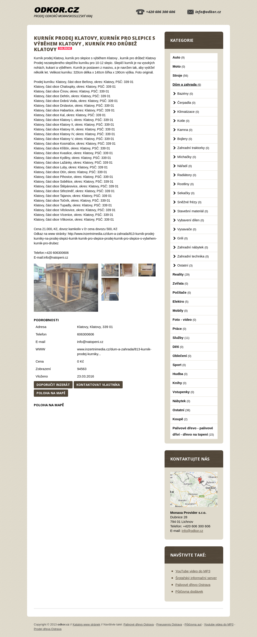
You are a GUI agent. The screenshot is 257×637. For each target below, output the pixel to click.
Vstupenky (183, 392)
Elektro (180, 301)
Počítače (182, 292)
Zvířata (180, 283)
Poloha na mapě (51, 393)
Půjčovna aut (193, 624)
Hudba (180, 374)
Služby (181, 338)
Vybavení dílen (190, 220)
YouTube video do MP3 (192, 571)
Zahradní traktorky (193, 148)
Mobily (180, 310)
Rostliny (185, 184)
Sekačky (186, 193)
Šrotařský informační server (196, 578)
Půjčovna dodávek (189, 591)
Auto (179, 57)
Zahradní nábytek (192, 247)
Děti (178, 347)
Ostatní (185, 265)
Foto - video (184, 319)
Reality (181, 274)
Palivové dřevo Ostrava (192, 585)
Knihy (179, 383)
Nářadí (184, 166)
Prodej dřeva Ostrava (48, 629)
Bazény (185, 93)
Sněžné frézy (189, 202)
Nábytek (181, 401)
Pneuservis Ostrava (169, 624)
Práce (179, 328)
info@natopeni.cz (90, 342)
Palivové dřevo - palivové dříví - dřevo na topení (193, 431)
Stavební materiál (192, 211)
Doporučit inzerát (53, 384)
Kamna (185, 130)
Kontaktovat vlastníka (98, 384)
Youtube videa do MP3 (218, 624)
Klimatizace (188, 111)
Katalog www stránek (86, 624)
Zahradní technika (193, 256)
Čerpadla (186, 102)
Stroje (180, 75)
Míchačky (186, 157)
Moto (179, 66)
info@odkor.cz (208, 11)
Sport (179, 365)
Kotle (183, 121)
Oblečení (182, 356)
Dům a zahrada (187, 84)
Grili (182, 238)
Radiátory (186, 175)
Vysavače (186, 229)
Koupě (180, 419)
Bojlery (184, 139)
